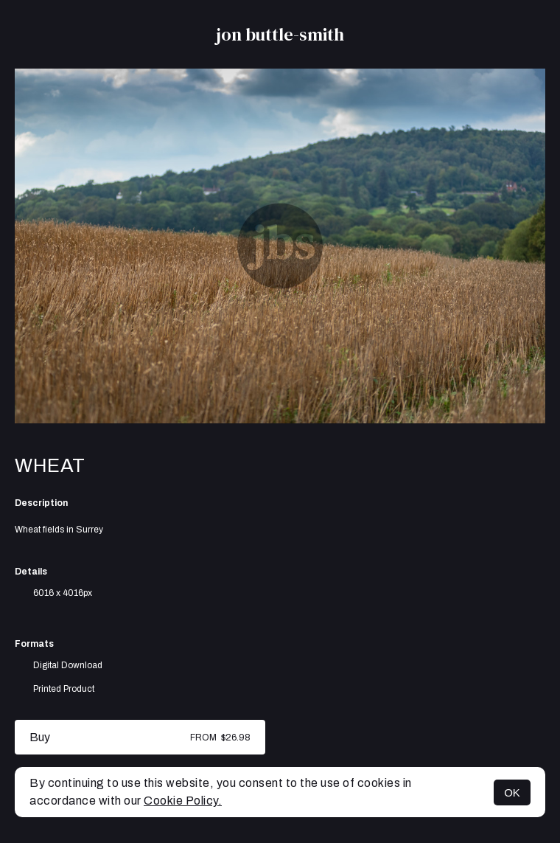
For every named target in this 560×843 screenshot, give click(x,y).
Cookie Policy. (183, 800)
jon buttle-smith (280, 34)
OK (512, 792)
